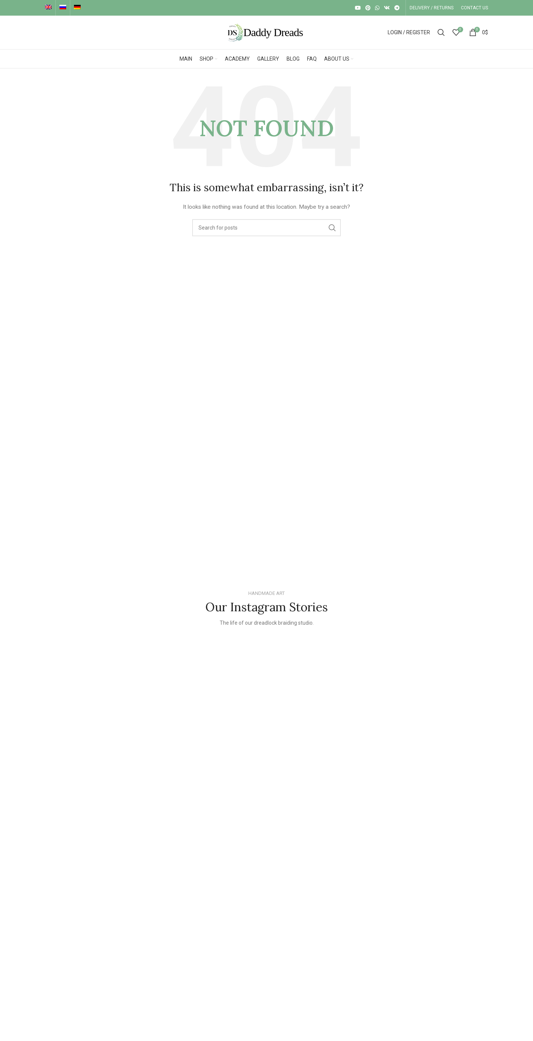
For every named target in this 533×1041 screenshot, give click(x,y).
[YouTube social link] (358, 8)
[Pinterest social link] (368, 8)
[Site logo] (266, 32)
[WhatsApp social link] (377, 8)
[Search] (441, 32)
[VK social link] (387, 8)
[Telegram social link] (397, 8)
